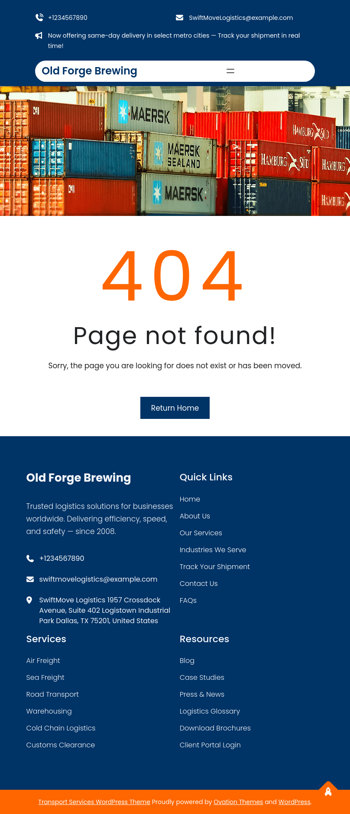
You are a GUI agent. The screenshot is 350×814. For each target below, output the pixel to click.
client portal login (210, 745)
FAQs (188, 600)
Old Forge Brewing (89, 71)
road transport (52, 694)
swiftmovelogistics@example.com (98, 579)
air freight (43, 661)
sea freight (45, 677)
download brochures (215, 728)
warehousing (49, 711)
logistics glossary (210, 711)
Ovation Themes (238, 802)
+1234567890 (68, 17)
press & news (202, 694)
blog (187, 661)
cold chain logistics (61, 728)
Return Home (175, 408)
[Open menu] (230, 71)
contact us (199, 584)
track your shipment (215, 567)
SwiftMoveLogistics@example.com (241, 17)
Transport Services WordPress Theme (94, 802)
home (190, 499)
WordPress (295, 802)
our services (201, 533)
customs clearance (60, 745)
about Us (195, 516)
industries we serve (213, 550)
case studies (202, 677)
